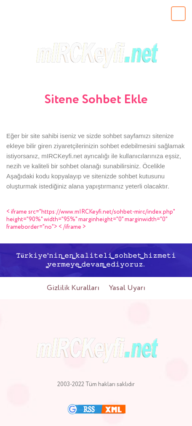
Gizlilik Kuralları (73, 288)
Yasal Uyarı (127, 288)
